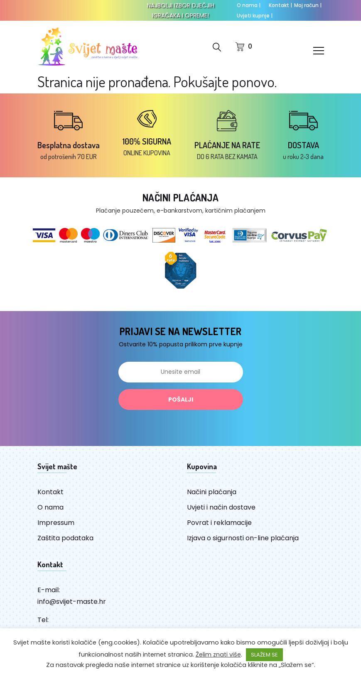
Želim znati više (218, 654)
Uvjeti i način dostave (221, 507)
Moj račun (308, 5)
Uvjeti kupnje (255, 15)
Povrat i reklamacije (219, 522)
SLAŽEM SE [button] (264, 655)
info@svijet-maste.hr (71, 601)
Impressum (55, 522)
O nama (248, 5)
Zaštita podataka (65, 538)
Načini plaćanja (211, 492)
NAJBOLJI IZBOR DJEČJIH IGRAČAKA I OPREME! (180, 10)
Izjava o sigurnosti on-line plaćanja (243, 538)
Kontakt (280, 5)
